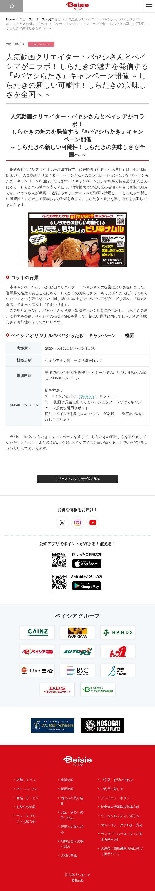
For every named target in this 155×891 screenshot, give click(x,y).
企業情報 (67, 780)
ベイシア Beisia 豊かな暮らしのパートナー (77, 6)
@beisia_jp (87, 396)
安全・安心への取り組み (72, 815)
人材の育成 (69, 855)
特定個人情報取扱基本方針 (120, 807)
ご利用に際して (112, 789)
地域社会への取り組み (72, 843)
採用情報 (67, 789)
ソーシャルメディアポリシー (122, 816)
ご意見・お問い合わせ (117, 780)
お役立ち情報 (26, 807)
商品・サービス (27, 798)
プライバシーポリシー (117, 798)
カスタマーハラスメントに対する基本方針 (122, 836)
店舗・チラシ (26, 780)
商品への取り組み (72, 800)
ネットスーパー (27, 789)
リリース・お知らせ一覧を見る (77, 478)
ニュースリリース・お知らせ (27, 818)
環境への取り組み (72, 829)
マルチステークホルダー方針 (122, 825)
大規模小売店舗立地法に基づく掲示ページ (122, 851)
